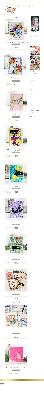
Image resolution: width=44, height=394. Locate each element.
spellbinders (9, 372)
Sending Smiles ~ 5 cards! (16, 266)
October (32, 80)
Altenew (8, 46)
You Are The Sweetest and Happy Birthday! (16, 231)
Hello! (16, 17)
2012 (31, 102)
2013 (31, 101)
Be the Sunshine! (33, 88)
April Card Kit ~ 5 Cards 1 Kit (16, 302)
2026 (31, 74)
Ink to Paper (6, 191)
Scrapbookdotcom (7, 48)
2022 (31, 77)
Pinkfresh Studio (8, 155)
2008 (31, 105)
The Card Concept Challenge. (16, 78)
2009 (31, 104)
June (32, 83)
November (32, 79)
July (32, 82)
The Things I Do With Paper (33, 36)
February (32, 94)
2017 (31, 98)
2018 (31, 97)
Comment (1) (24, 227)
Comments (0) (24, 262)
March (32, 93)
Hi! (16, 52)
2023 (31, 76)
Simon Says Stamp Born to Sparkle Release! (17, 114)
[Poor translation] (2, 384)
